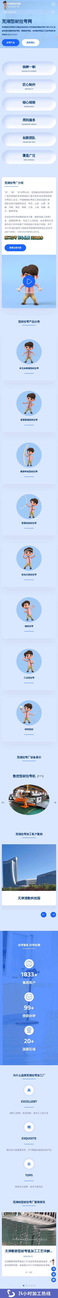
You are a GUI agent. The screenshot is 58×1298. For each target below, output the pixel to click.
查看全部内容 (15, 247)
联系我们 (31, 42)
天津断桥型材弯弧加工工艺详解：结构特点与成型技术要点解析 (29, 1253)
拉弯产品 (11, 42)
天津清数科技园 (29, 897)
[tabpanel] (29, 1244)
